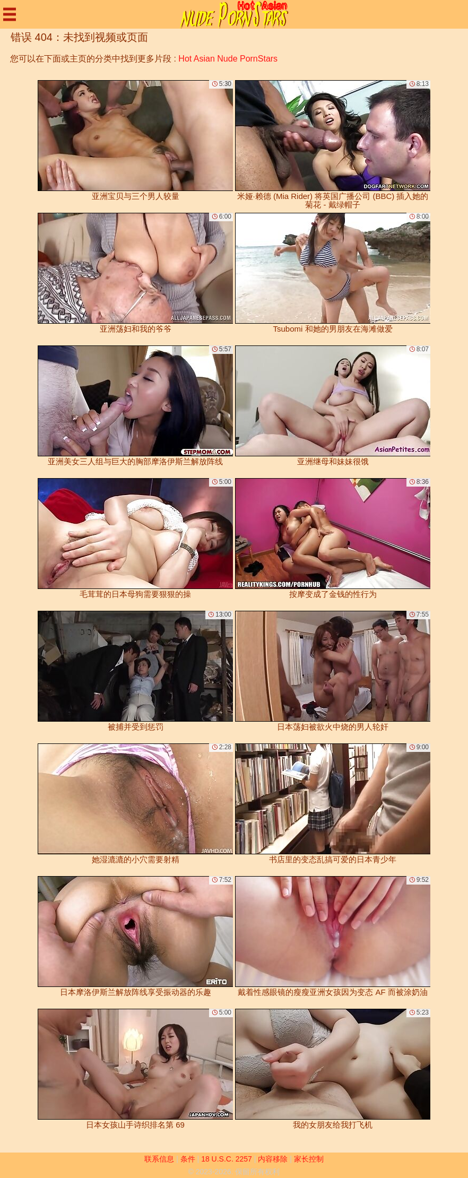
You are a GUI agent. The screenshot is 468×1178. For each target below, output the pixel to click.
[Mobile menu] (9, 14)
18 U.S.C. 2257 (226, 1159)
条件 (187, 1159)
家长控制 (309, 1159)
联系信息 (159, 1159)
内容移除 (273, 1159)
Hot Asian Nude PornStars (228, 58)
